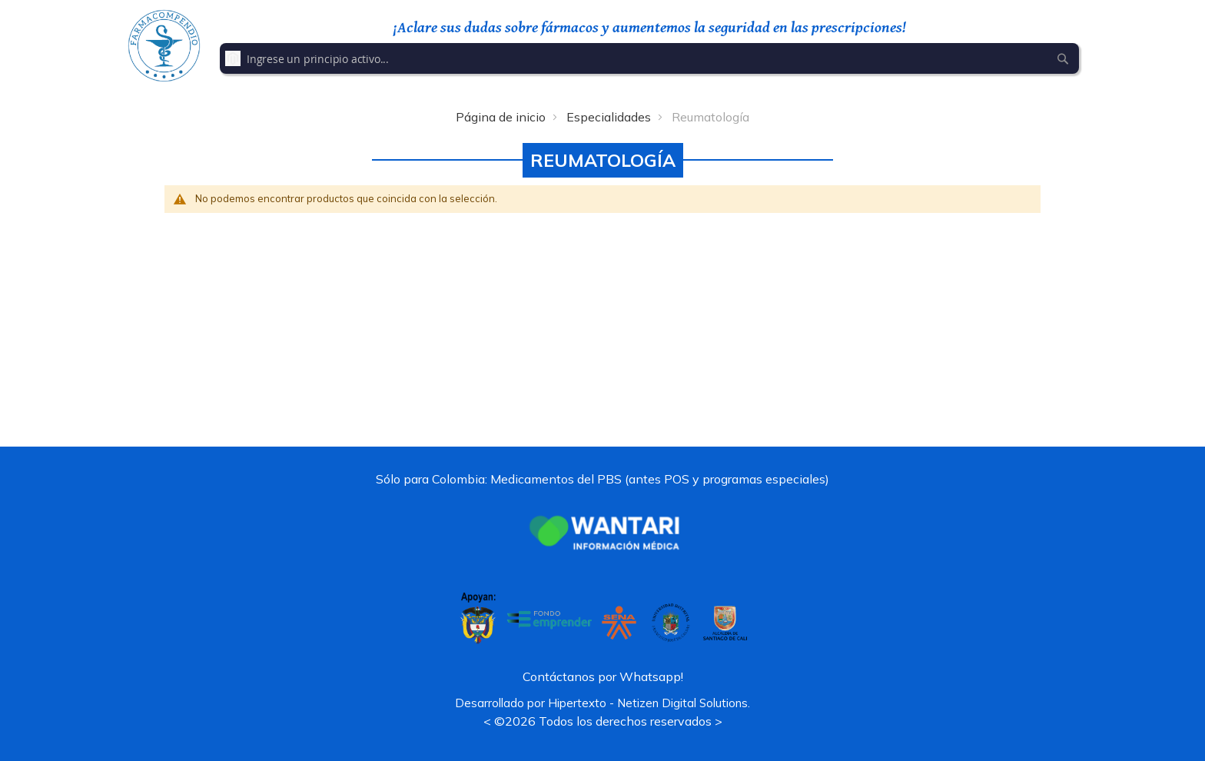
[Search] (1062, 58)
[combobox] (649, 58)
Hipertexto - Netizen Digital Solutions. (649, 703)
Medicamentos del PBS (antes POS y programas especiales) (659, 479)
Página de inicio (501, 117)
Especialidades (608, 117)
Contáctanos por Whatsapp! (603, 676)
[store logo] (164, 46)
